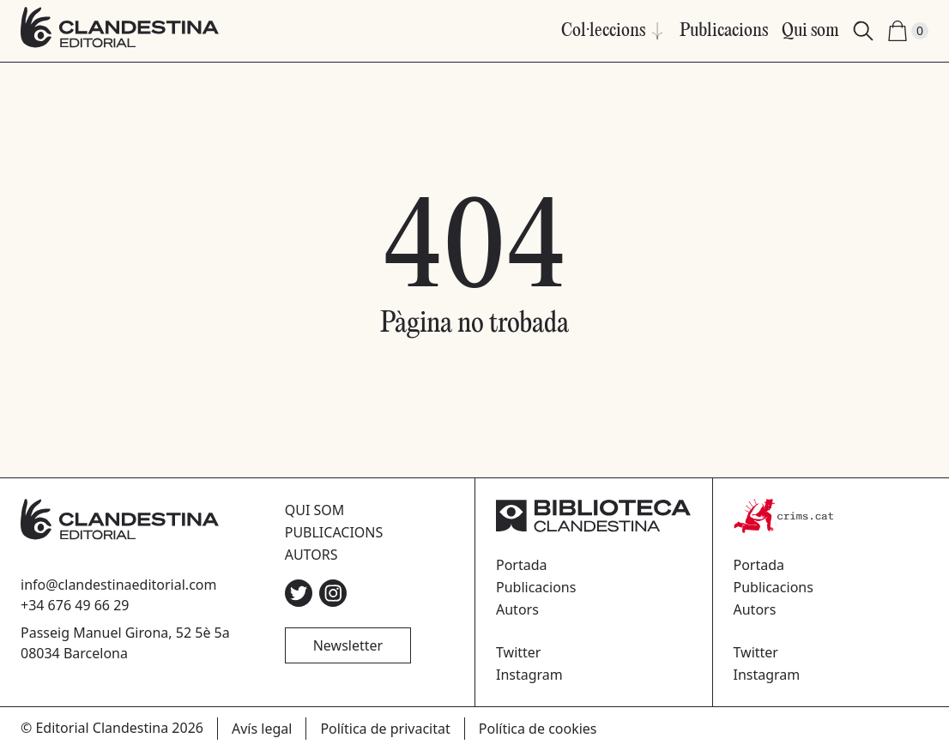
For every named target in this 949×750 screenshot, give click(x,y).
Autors (311, 554)
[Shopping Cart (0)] (907, 31)
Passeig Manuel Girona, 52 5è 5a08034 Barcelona (125, 643)
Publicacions (724, 31)
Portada (521, 564)
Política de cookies (538, 728)
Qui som (810, 31)
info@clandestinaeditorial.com (118, 584)
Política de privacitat (385, 728)
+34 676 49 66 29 (75, 605)
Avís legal (262, 728)
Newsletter (348, 645)
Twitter (518, 652)
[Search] (863, 31)
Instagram (529, 674)
